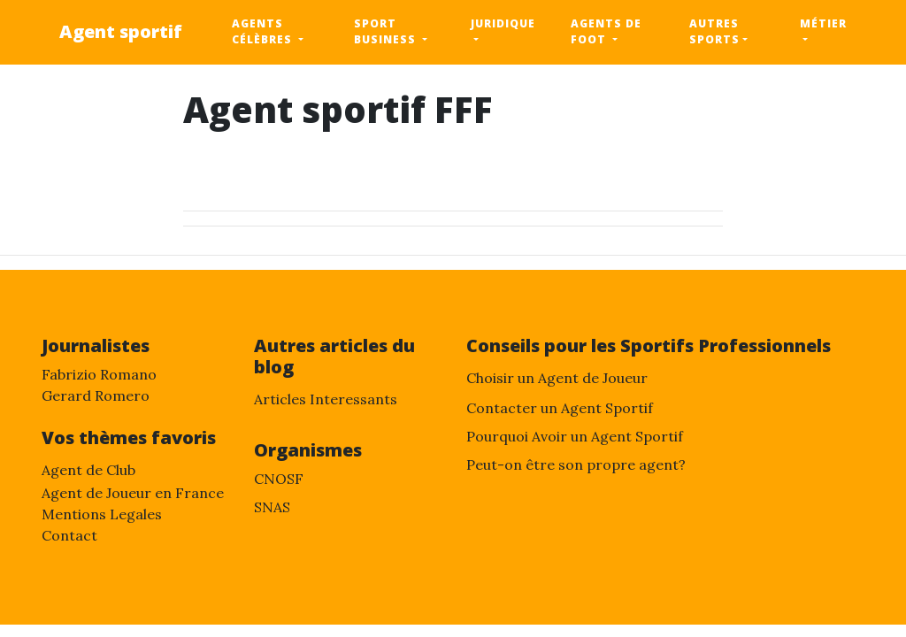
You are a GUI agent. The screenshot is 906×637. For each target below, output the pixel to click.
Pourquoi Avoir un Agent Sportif (574, 436)
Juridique (503, 23)
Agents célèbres (264, 31)
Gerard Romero (96, 395)
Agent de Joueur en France (133, 493)
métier (823, 23)
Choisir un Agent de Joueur (557, 378)
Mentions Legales (102, 514)
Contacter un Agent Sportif (559, 408)
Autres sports (714, 31)
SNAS (272, 507)
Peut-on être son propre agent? (576, 464)
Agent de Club (88, 470)
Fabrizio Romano (99, 374)
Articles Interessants (325, 399)
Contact (69, 535)
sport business (386, 31)
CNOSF (278, 478)
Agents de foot (606, 31)
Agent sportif (120, 31)
